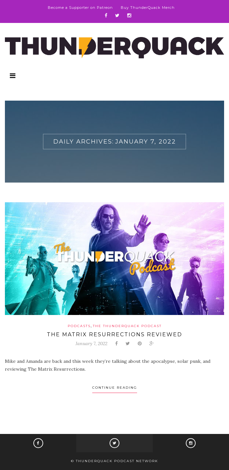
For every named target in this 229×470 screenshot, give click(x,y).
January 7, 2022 (91, 343)
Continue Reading (114, 387)
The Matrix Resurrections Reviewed (114, 334)
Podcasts (79, 326)
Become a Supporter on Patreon (80, 7)
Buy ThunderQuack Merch (148, 7)
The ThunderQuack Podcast (127, 326)
